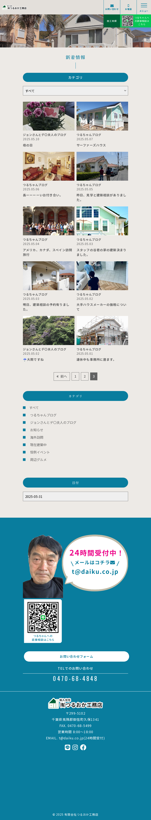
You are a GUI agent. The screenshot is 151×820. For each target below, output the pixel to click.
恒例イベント (40, 452)
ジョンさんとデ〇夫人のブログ (53, 422)
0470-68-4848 (75, 678)
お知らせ (36, 429)
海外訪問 (36, 437)
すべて (34, 407)
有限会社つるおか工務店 (81, 814)
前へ (63, 376)
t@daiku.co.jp (71, 737)
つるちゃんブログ (43, 414)
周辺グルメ (38, 459)
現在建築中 (38, 444)
